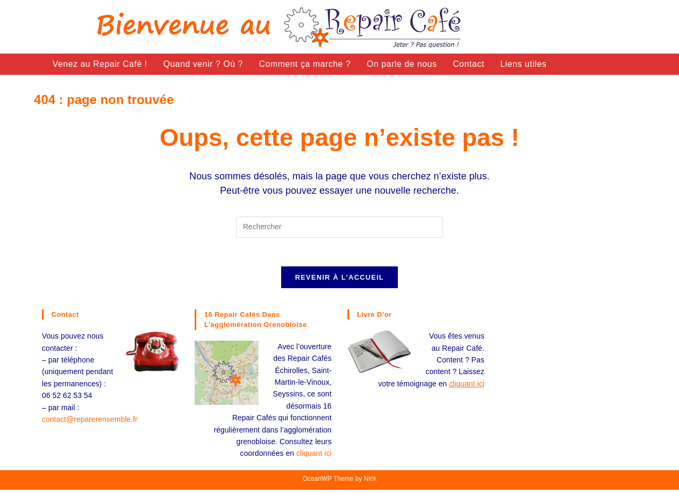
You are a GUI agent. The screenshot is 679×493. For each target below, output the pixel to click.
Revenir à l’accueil (339, 280)
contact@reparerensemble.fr (89, 422)
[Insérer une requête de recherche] (339, 227)
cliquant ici (314, 456)
